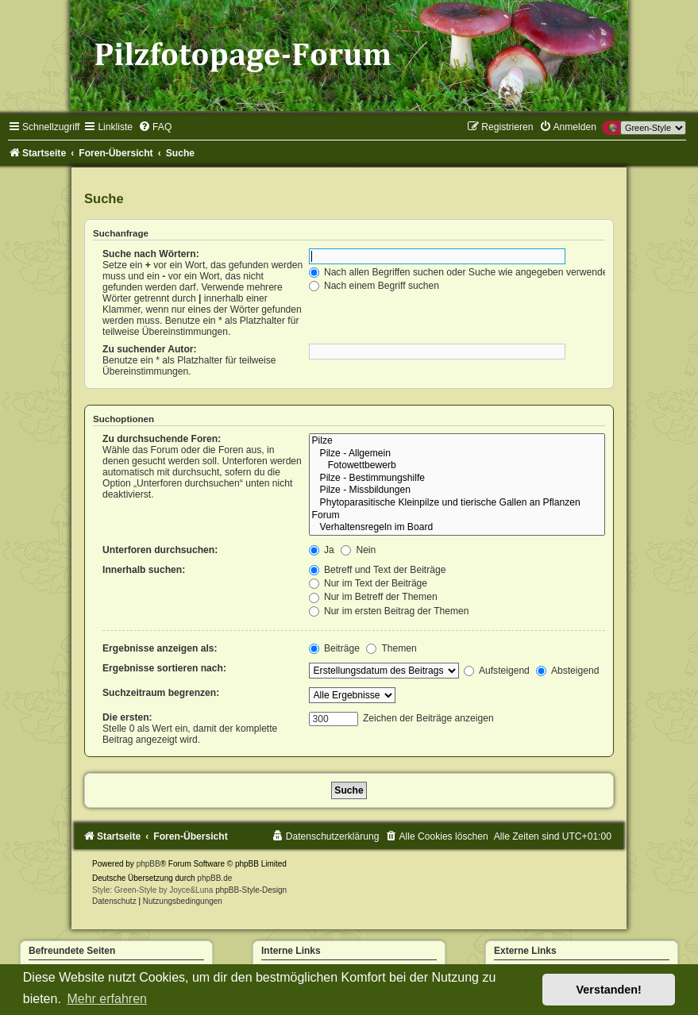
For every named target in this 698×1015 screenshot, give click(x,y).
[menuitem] (155, 127)
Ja (321, 550)
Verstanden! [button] (609, 989)
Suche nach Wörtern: (150, 254)
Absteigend (567, 670)
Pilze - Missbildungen (457, 490)
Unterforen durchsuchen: (160, 550)
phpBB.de (214, 878)
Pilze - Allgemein (457, 454)
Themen (391, 648)
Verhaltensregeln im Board (457, 527)
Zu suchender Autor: (149, 349)
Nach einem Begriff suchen (374, 285)
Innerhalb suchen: (143, 569)
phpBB (148, 863)
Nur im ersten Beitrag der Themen (389, 611)
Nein (358, 550)
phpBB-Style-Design (251, 890)
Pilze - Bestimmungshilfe (457, 478)
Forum (457, 515)
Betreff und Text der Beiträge (377, 569)
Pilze (457, 441)
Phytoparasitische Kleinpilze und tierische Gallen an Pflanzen (457, 503)
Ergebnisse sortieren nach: (164, 668)
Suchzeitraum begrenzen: (160, 692)
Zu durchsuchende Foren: (161, 438)
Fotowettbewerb (457, 465)
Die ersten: (127, 717)
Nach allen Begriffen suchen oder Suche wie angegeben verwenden (461, 272)
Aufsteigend (497, 670)
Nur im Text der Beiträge (368, 583)
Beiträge (334, 648)
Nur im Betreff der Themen (373, 596)
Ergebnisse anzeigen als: (160, 648)
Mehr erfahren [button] (107, 998)
